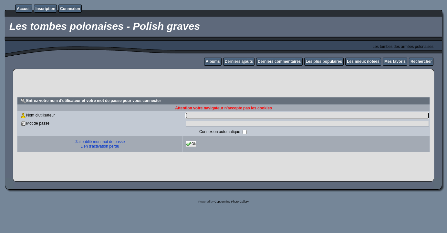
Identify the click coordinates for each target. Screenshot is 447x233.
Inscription (45, 8)
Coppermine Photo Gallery (231, 201)
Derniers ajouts (239, 61)
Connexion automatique (220, 131)
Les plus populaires (324, 61)
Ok (191, 144)
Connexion (70, 8)
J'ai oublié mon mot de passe (100, 141)
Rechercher (421, 61)
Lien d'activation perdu (99, 146)
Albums (213, 61)
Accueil (24, 8)
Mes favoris (395, 61)
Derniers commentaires (279, 61)
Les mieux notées (363, 61)
